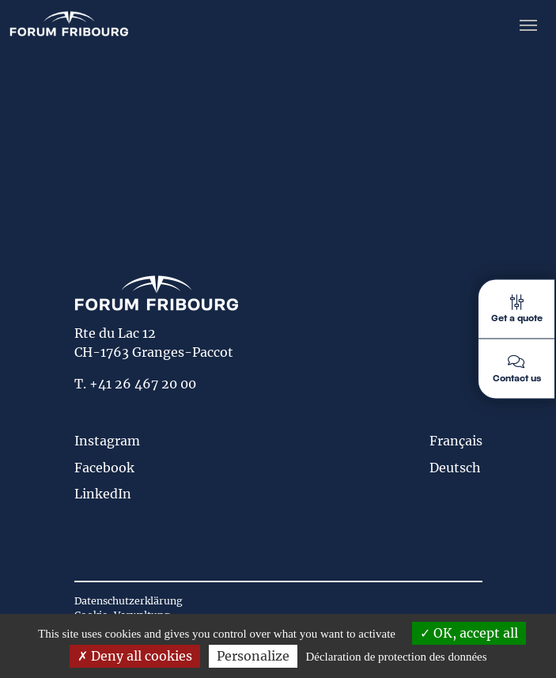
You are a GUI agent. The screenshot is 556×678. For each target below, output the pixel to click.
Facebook (104, 467)
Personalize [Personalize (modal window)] (253, 656)
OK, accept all (469, 633)
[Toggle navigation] (528, 23)
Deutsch (455, 467)
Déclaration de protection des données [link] (395, 656)
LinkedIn (102, 494)
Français (455, 441)
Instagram (107, 441)
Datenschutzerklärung (128, 601)
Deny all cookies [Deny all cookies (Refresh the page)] (135, 656)
